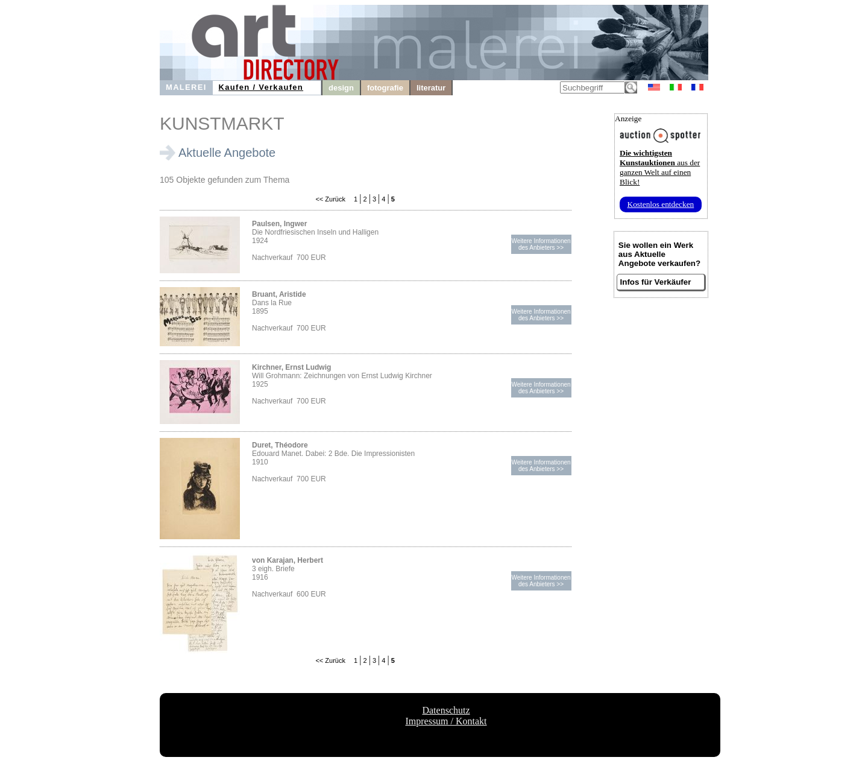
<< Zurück (330, 199)
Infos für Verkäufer (655, 282)
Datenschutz (446, 710)
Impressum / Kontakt (445, 721)
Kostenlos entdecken (660, 204)
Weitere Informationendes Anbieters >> (540, 244)
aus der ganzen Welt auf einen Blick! (660, 167)
